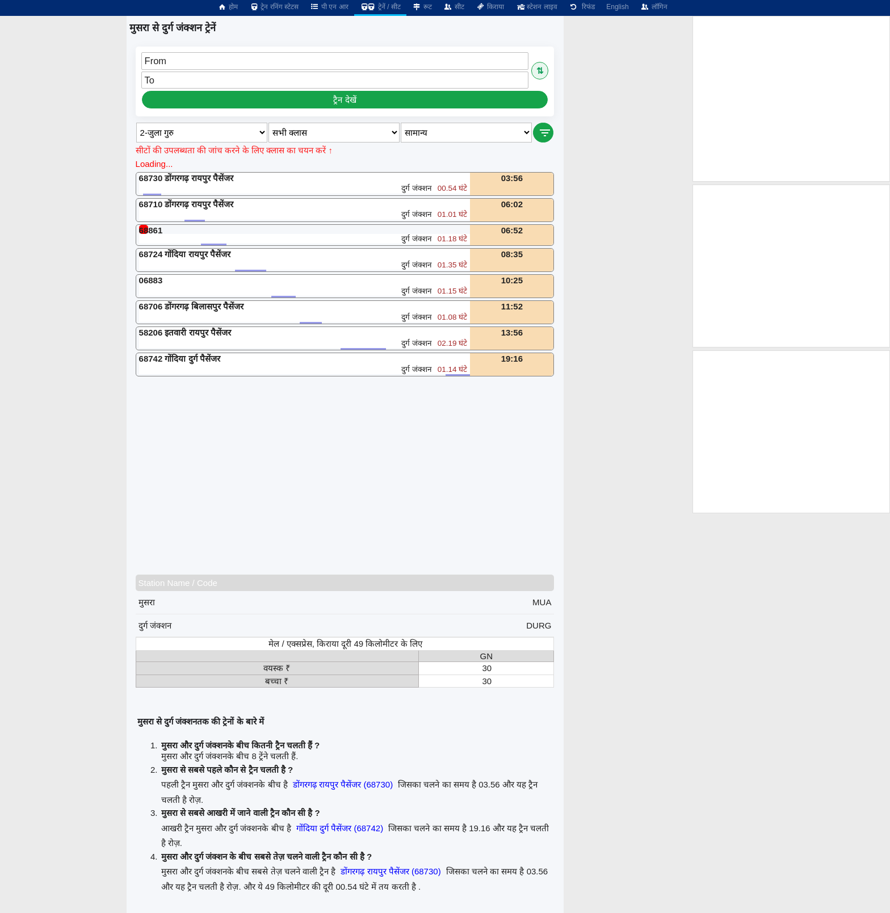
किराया (490, 7)
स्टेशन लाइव (536, 7)
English (617, 7)
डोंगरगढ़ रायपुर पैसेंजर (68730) (343, 784)
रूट (422, 7)
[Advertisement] (350, 475)
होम (227, 7)
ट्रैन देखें (344, 99)
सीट (453, 7)
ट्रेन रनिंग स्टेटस (274, 7)
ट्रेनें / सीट (380, 7)
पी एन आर (329, 7)
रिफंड (582, 7)
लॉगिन (653, 7)
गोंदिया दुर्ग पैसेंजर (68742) (339, 828)
